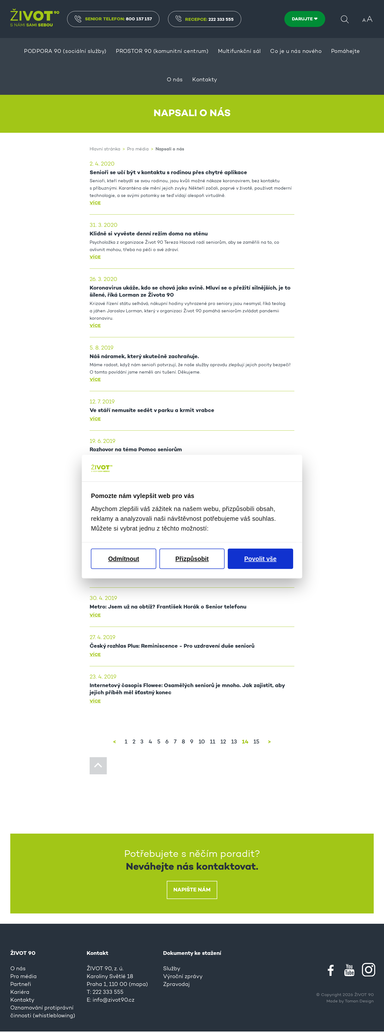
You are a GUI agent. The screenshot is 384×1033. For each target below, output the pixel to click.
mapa (138, 986)
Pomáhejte (345, 51)
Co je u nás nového (296, 51)
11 (212, 743)
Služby (171, 970)
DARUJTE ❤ (305, 19)
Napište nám (192, 891)
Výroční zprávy (183, 978)
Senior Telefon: (114, 18)
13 (234, 743)
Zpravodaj (176, 986)
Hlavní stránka (105, 149)
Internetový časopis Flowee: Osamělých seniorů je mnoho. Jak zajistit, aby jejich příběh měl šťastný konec (187, 690)
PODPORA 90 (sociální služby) (65, 51)
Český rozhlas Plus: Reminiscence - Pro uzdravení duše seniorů (172, 647)
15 (256, 743)
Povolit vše (260, 558)
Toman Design (359, 1003)
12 (223, 743)
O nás (175, 80)
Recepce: (205, 19)
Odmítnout (123, 558)
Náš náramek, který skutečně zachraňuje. (144, 357)
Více (95, 203)
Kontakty (204, 80)
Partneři (20, 986)
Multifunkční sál (239, 51)
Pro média (138, 149)
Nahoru (98, 767)
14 (245, 743)
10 (201, 743)
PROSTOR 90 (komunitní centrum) (162, 51)
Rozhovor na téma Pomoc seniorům (136, 450)
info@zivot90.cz (113, 1002)
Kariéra (19, 994)
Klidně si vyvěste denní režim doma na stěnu (149, 234)
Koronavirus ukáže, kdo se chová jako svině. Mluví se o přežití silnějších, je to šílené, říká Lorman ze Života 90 (190, 292)
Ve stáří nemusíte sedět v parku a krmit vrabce (152, 411)
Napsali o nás (170, 149)
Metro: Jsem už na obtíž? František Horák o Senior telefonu (168, 608)
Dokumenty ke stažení (192, 955)
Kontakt (97, 955)
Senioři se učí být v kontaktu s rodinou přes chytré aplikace (168, 173)
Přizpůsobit (192, 558)
